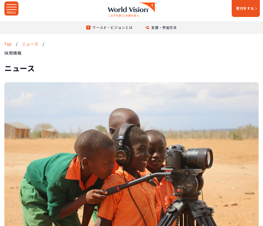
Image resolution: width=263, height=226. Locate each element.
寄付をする (245, 8)
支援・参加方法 (164, 27)
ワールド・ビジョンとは (112, 27)
